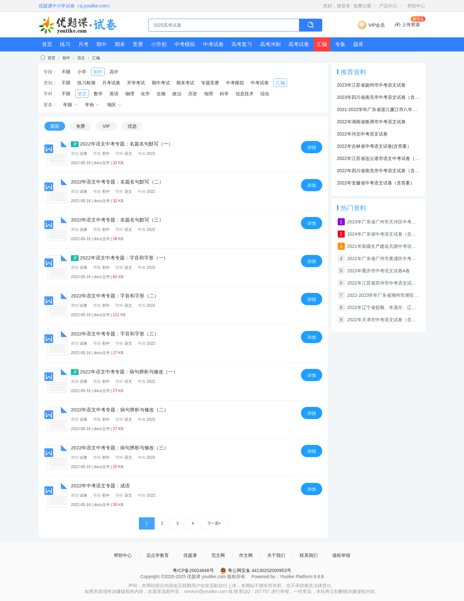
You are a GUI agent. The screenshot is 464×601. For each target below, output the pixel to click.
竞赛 (138, 44)
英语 (114, 93)
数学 (98, 93)
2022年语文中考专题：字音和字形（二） (115, 295)
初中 (66, 58)
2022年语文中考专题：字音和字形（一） (119, 257)
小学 (81, 71)
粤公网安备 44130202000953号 (255, 570)
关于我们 (276, 555)
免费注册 (362, 5)
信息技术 (245, 93)
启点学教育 (157, 555)
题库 (358, 44)
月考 (83, 44)
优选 (132, 126)
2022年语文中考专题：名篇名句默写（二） (117, 181)
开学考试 (136, 82)
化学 (145, 93)
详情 (311, 147)
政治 (176, 93)
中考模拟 (184, 44)
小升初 (159, 44)
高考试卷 (298, 44)
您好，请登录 (336, 5)
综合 (264, 93)
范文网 (218, 555)
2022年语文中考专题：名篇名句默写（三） (117, 219)
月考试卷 (111, 82)
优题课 (190, 555)
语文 (81, 58)
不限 (66, 71)
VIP (106, 126)
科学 (224, 93)
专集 (340, 44)
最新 (54, 126)
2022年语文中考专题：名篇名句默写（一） (122, 143)
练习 (65, 44)
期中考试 (161, 82)
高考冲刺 (270, 44)
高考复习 (241, 44)
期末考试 (185, 82)
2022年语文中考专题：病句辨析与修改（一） (124, 371)
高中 (114, 71)
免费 (80, 126)
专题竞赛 (210, 82)
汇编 (322, 44)
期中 (101, 44)
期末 (120, 44)
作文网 (246, 555)
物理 (129, 93)
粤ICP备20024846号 (193, 570)
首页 (47, 44)
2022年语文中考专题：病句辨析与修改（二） (120, 409)
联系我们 (309, 555)
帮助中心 (416, 5)
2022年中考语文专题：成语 (100, 485)
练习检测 (86, 82)
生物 (161, 93)
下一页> (214, 523)
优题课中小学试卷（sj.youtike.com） (75, 5)
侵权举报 (341, 555)
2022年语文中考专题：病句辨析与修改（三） (120, 447)
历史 (192, 93)
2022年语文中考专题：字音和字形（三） (115, 333)
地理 (208, 93)
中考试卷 (213, 44)
